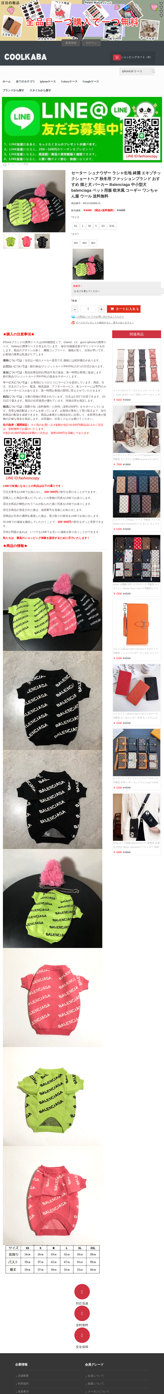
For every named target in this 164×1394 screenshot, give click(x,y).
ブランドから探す (13, 90)
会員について (95, 1375)
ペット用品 (22, 164)
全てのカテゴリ (25, 81)
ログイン (91, 42)
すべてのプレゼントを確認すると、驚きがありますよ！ (105, 322)
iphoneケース (48, 81)
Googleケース (91, 81)
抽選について (95, 1383)
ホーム (7, 81)
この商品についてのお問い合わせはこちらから (99, 316)
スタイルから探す (40, 90)
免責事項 (22, 1391)
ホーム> (11, 164)
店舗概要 (22, 1375)
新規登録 (70, 42)
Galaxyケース (69, 81)
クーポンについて (98, 1391)
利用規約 (22, 1383)
